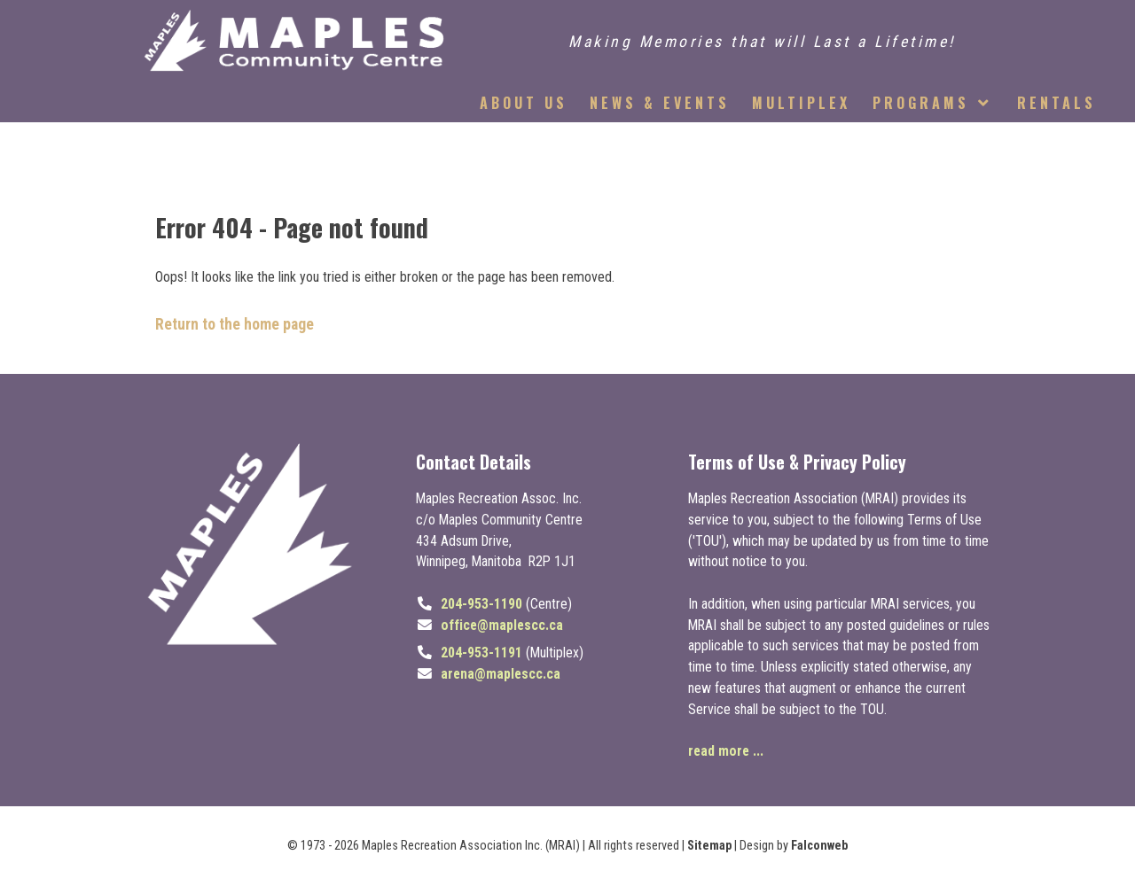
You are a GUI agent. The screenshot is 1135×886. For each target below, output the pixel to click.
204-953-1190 (481, 603)
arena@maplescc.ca (500, 673)
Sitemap (709, 845)
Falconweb (819, 845)
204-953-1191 (481, 652)
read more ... (725, 750)
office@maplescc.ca (502, 625)
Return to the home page (234, 324)
